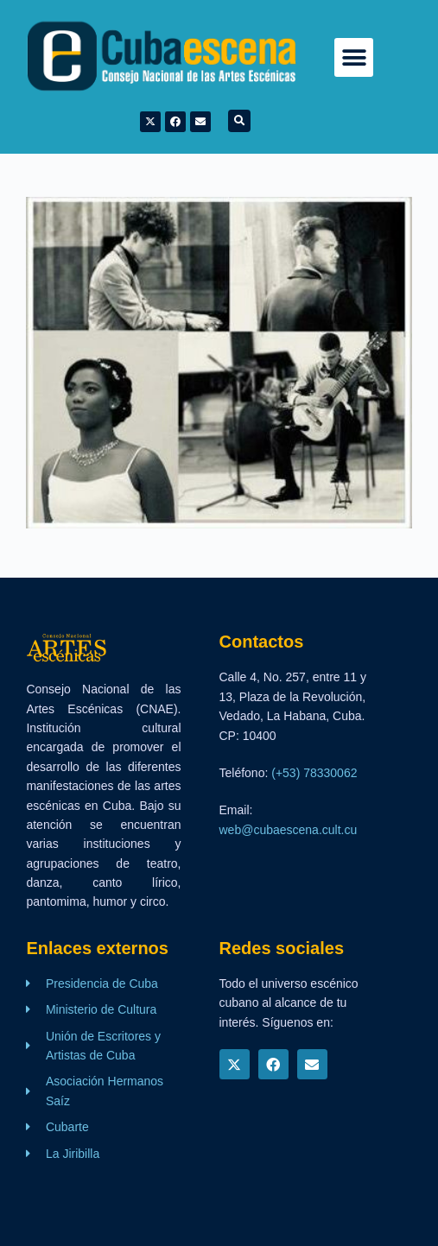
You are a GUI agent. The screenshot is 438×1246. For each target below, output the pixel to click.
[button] (353, 57)
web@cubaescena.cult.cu (288, 830)
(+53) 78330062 (314, 773)
